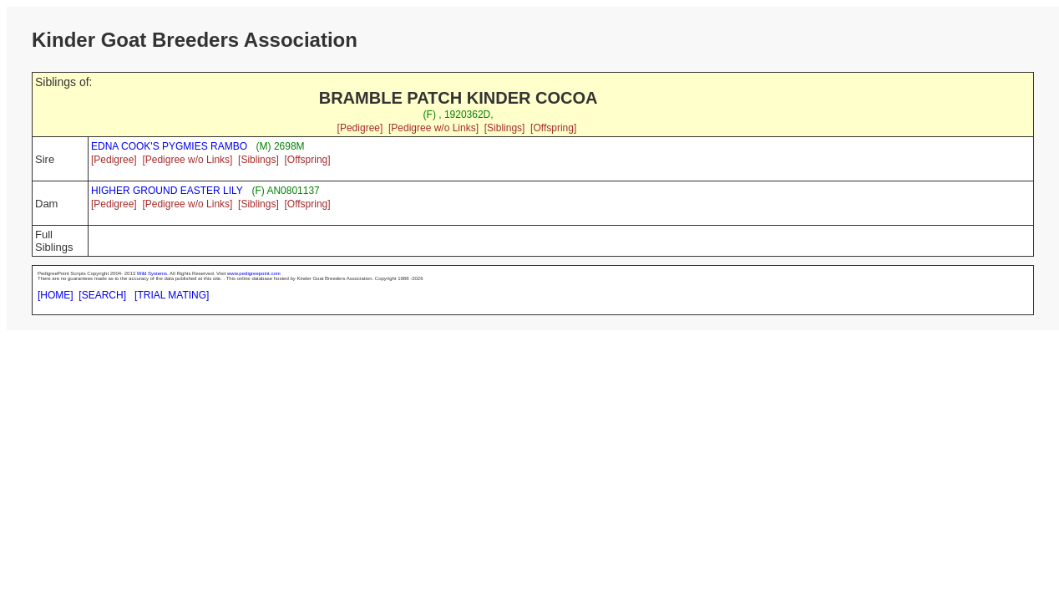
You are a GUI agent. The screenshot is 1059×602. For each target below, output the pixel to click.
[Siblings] (504, 128)
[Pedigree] (360, 128)
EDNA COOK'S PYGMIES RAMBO (169, 146)
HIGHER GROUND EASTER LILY (167, 190)
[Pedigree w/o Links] (433, 128)
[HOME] (55, 295)
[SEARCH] (102, 295)
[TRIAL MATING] (171, 295)
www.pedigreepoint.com (254, 273)
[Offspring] (553, 128)
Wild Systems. (153, 273)
